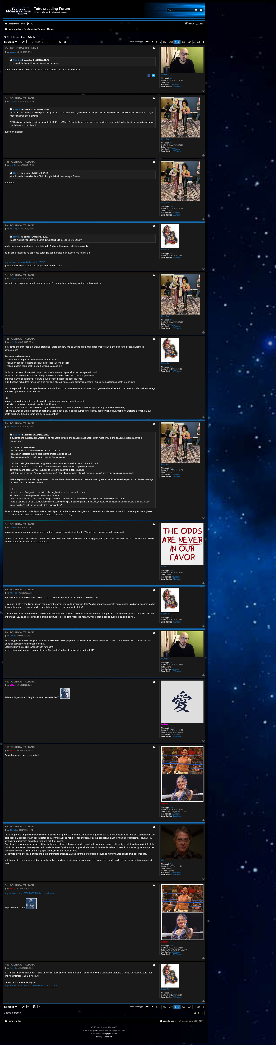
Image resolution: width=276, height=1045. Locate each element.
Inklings (164, 724)
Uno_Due (17, 60)
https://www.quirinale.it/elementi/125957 (25, 262)
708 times (176, 814)
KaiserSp (17, 109)
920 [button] (183, 41)
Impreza (164, 804)
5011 (172, 78)
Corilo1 (164, 567)
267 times (177, 87)
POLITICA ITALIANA (19, 37)
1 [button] (156, 41)
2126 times (176, 873)
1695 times (176, 734)
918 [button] (170, 41)
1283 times (177, 816)
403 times (177, 258)
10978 (172, 808)
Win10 (93, 1027)
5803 (172, 571)
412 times (176, 577)
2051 (172, 143)
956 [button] (198, 41)
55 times (175, 85)
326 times (177, 151)
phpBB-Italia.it (111, 1034)
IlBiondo (164, 860)
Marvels (164, 74)
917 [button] (164, 41)
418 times (177, 579)
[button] (146, 42)
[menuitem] (29, 24)
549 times (176, 149)
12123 (172, 728)
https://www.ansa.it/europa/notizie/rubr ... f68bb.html (31, 985)
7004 (172, 864)
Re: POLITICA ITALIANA (22, 48)
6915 (172, 254)
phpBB (94, 1030)
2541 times (177, 737)
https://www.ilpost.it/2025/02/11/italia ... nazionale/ (30, 893)
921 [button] (190, 41)
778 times (177, 875)
